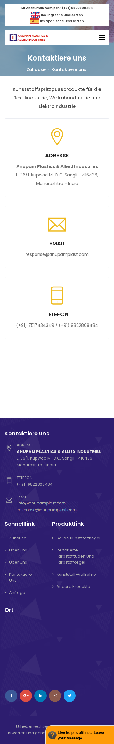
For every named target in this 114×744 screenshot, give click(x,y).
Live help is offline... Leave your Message (81, 735)
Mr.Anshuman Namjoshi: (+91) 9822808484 (57, 8)
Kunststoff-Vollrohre (76, 574)
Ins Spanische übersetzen (57, 21)
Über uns (18, 550)
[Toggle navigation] (102, 38)
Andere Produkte (73, 586)
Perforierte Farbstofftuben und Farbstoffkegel (75, 556)
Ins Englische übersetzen (57, 15)
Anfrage (17, 592)
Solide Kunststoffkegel (78, 538)
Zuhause (36, 69)
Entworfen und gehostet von (33, 733)
